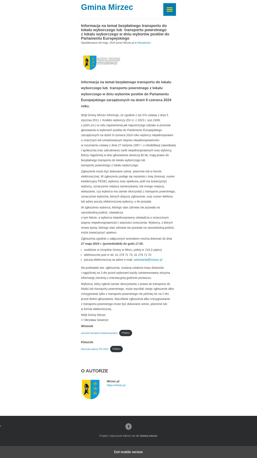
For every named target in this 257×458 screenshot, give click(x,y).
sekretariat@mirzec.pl (148, 259)
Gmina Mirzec (107, 7)
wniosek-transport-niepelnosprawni (99, 333)
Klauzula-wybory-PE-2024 (94, 349)
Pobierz (126, 333)
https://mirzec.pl (116, 385)
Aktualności (144, 42)
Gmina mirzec (149, 435)
